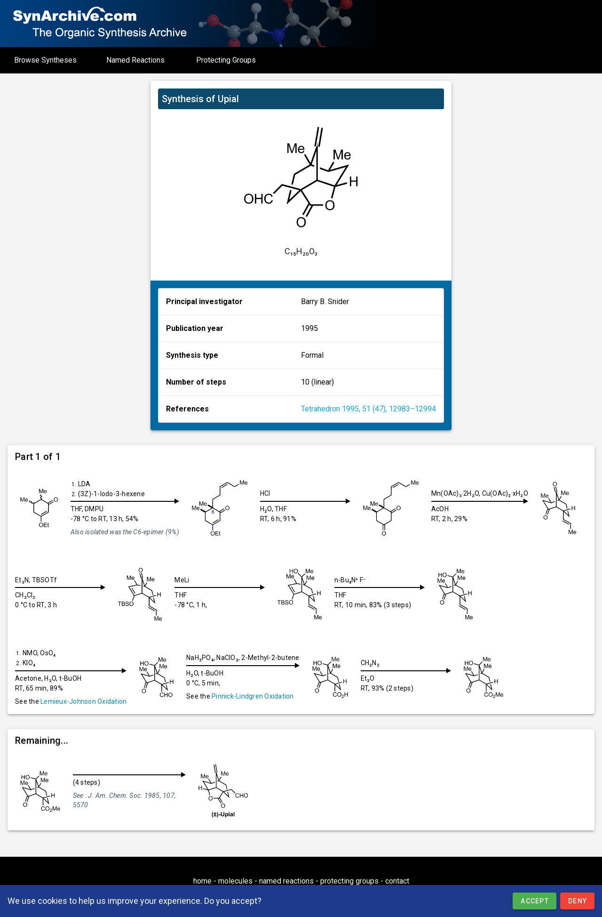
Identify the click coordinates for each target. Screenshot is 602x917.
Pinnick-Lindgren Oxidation (253, 696)
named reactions (286, 881)
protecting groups (349, 881)
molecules (235, 881)
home (202, 881)
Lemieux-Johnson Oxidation (83, 701)
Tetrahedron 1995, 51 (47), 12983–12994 (368, 408)
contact (397, 881)
